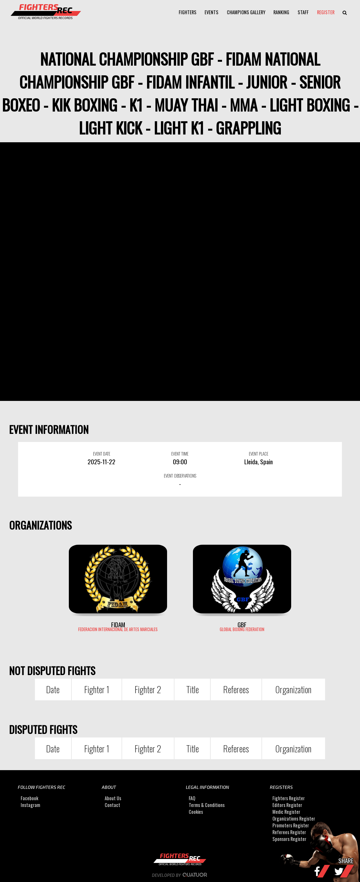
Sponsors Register (289, 839)
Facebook (29, 798)
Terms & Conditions (207, 805)
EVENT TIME (179, 453)
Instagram (30, 805)
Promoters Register (290, 825)
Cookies (196, 812)
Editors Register (287, 805)
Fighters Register (288, 798)
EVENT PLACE (258, 453)
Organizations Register (293, 818)
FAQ (192, 798)
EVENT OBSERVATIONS (180, 475)
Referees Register (289, 832)
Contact (112, 805)
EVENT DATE (101, 453)
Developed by (180, 875)
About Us (113, 798)
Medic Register (286, 812)
